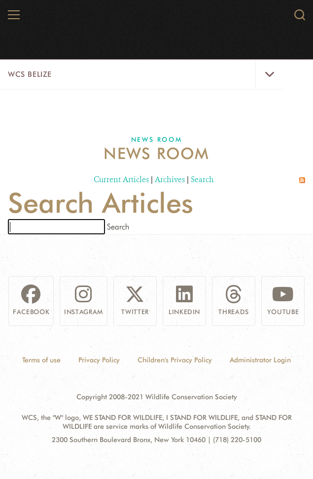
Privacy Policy (99, 360)
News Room (156, 139)
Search (202, 179)
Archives (170, 179)
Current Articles (121, 179)
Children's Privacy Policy (175, 360)
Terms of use (41, 360)
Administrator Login (260, 360)
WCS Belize (30, 74)
